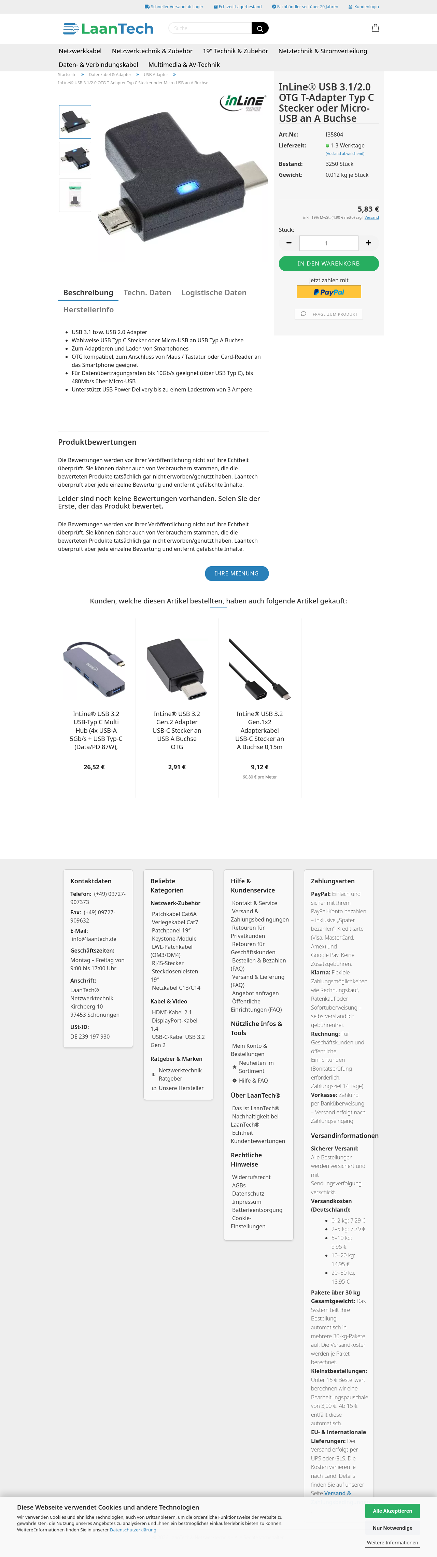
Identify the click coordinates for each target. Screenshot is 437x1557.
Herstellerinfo (88, 309)
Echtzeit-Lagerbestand (238, 7)
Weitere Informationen (392, 1542)
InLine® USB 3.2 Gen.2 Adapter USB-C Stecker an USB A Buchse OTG (177, 730)
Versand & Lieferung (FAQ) (258, 981)
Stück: (286, 229)
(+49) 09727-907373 (98, 898)
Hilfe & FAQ (250, 1080)
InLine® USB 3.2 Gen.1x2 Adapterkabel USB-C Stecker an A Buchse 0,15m (259, 730)
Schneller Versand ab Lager (174, 7)
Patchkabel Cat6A (174, 914)
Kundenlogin (364, 7)
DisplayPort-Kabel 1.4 (174, 1024)
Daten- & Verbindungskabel (98, 64)
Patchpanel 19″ (171, 930)
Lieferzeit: (292, 145)
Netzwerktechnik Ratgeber (177, 1074)
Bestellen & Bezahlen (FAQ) (258, 964)
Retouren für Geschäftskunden (253, 948)
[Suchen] (260, 28)
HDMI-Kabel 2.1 (172, 1012)
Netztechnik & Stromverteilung (323, 51)
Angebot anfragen (255, 993)
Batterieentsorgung (257, 1210)
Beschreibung (88, 292)
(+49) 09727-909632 (92, 916)
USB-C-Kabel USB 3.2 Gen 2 (178, 1041)
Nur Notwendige (392, 1528)
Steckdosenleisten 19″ (174, 975)
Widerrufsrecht (251, 1177)
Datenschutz (248, 1193)
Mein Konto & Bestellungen (249, 1050)
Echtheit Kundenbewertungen (258, 1137)
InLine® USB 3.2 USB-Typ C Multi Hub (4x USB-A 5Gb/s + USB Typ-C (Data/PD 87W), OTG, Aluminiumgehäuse (96, 730)
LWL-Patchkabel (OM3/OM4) (172, 951)
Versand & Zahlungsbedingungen (260, 915)
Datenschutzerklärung (133, 1530)
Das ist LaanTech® (255, 1108)
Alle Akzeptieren (392, 1511)
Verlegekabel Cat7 (175, 922)
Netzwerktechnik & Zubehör (152, 51)
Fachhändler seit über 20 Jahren (305, 7)
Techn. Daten (147, 292)
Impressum (247, 1201)
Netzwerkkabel (80, 51)
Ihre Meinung (237, 573)
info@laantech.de (94, 939)
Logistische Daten (214, 292)
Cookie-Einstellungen (248, 1222)
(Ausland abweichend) (345, 153)
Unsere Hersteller (178, 1088)
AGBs (239, 1185)
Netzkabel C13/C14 (176, 987)
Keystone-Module (174, 938)
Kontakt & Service (254, 903)
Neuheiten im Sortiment (253, 1067)
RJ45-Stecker (168, 963)
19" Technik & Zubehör (235, 51)
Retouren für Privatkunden (248, 932)
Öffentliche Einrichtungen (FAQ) (256, 1005)
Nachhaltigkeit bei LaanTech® (255, 1120)
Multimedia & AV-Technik (184, 64)
